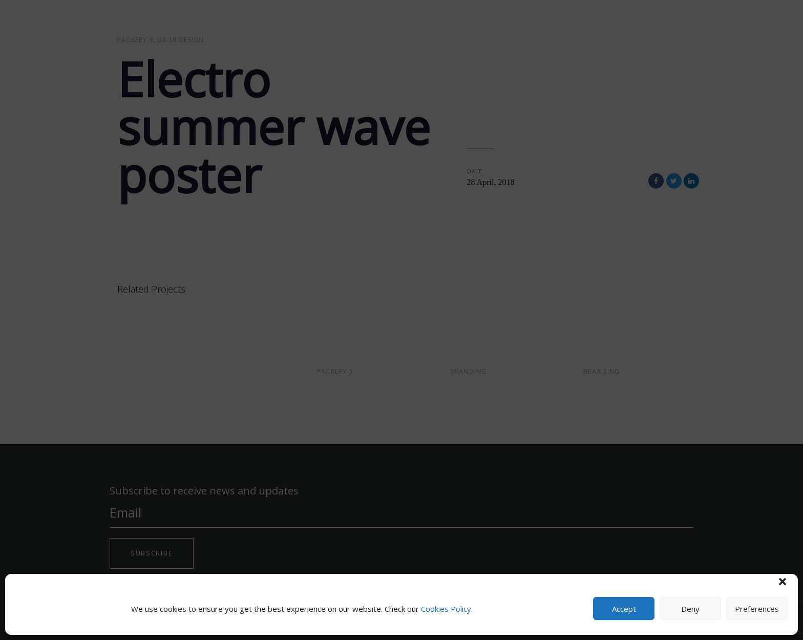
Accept (624, 609)
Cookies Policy (446, 609)
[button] (782, 581)
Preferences (757, 609)
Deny (690, 609)
